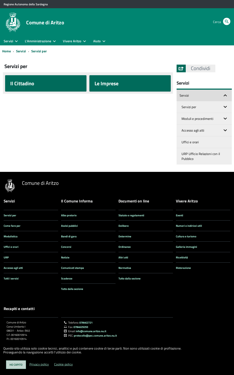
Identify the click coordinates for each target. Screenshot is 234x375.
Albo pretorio (69, 215)
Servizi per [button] (189, 107)
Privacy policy (39, 364)
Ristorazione (183, 268)
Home (6, 51)
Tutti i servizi (11, 278)
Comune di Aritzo (45, 22)
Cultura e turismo (186, 236)
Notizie (65, 257)
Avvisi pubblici (69, 226)
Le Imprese (106, 83)
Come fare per (12, 226)
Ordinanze (124, 247)
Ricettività (182, 257)
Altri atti (123, 257)
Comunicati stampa (72, 268)
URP (6, 257)
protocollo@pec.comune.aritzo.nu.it (95, 335)
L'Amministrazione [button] (38, 41)
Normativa (124, 268)
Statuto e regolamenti (131, 215)
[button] (200, 68)
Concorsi (66, 247)
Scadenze (66, 278)
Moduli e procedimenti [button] (197, 118)
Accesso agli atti (13, 268)
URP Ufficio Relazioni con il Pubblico (201, 156)
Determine (124, 236)
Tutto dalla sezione (72, 289)
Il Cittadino (22, 83)
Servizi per (39, 51)
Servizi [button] (8, 41)
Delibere (123, 226)
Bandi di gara (69, 236)
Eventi (179, 215)
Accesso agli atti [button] (193, 130)
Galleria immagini (186, 247)
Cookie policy (63, 364)
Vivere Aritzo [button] (72, 41)
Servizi (21, 51)
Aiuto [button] (97, 41)
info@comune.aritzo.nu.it (91, 331)
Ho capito (16, 365)
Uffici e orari (190, 142)
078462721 (86, 322)
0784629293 (80, 327)
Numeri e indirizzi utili (189, 226)
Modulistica (11, 236)
